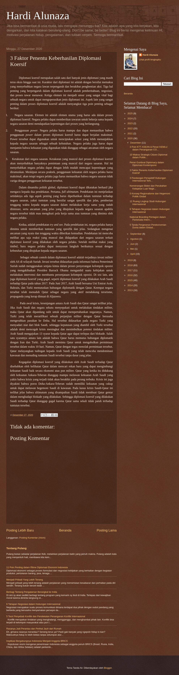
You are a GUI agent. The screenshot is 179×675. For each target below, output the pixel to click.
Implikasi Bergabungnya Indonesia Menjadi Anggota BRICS (37, 641)
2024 (130, 118)
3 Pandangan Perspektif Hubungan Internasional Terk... (148, 179)
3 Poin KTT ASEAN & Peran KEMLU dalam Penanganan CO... (148, 148)
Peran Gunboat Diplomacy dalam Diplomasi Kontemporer (147, 163)
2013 (130, 290)
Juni (132, 244)
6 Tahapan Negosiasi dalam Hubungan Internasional (33, 604)
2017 (130, 270)
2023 (130, 123)
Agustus (134, 239)
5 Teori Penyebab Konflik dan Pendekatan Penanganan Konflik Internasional (45, 616)
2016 (130, 275)
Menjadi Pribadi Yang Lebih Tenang (24, 579)
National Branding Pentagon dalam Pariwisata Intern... (148, 218)
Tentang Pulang (16, 548)
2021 (130, 133)
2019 (130, 260)
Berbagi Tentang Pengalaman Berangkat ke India (31, 592)
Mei (132, 248)
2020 (130, 138)
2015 (130, 280)
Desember (136, 142)
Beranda (65, 530)
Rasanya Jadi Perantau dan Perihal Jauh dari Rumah (33, 628)
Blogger (108, 668)
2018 (130, 265)
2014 (130, 285)
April (132, 254)
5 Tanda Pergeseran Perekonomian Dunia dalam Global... (148, 226)
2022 (130, 128)
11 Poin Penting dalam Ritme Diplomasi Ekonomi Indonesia (37, 567)
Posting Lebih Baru (20, 530)
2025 (130, 113)
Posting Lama (107, 530)
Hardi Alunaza (37, 16)
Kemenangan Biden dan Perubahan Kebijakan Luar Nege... (148, 187)
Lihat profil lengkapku (150, 59)
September (136, 233)
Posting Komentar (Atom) (32, 537)
